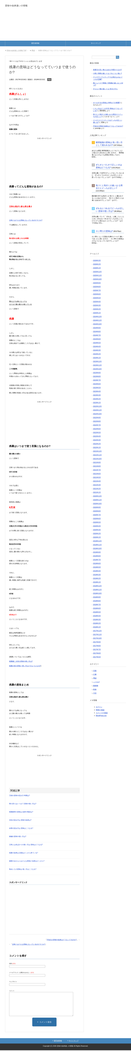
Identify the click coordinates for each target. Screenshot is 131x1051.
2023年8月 (97, 377)
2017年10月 (97, 639)
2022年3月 (97, 441)
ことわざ (96, 683)
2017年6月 (97, 654)
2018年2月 (97, 624)
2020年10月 (97, 504)
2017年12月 (97, 631)
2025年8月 (97, 287)
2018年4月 (97, 616)
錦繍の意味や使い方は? (17, 837)
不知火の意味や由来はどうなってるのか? (62, 940)
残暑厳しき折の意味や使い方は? (21, 662)
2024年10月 (97, 325)
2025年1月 (97, 313)
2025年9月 (97, 283)
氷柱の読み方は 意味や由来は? (20, 821)
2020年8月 (97, 512)
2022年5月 (97, 433)
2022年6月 (97, 429)
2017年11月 (97, 635)
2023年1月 (97, 403)
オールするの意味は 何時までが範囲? (106, 103)
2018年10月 (97, 594)
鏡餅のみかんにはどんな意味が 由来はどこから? (26, 862)
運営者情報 (35, 44)
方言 (95, 694)
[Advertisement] (65, 26)
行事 (95, 675)
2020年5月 (97, 523)
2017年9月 (97, 643)
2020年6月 (97, 519)
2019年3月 (97, 575)
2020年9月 (97, 508)
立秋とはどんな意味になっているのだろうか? (25, 221)
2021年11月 (97, 456)
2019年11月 (97, 545)
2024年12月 (97, 317)
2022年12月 (97, 407)
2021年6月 (97, 474)
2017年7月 (97, 650)
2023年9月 (97, 373)
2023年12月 (97, 362)
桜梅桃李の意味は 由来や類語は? (21, 812)
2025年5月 (97, 298)
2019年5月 (97, 568)
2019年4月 (97, 572)
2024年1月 (97, 358)
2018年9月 (97, 598)
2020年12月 (97, 497)
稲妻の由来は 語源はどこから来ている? (23, 853)
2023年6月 (97, 384)
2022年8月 (97, 422)
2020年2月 (97, 534)
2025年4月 (97, 302)
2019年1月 (97, 583)
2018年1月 (97, 628)
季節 (49, 80)
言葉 (95, 671)
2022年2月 (97, 444)
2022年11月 (97, 411)
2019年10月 (97, 549)
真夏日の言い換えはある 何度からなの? (107, 70)
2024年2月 (97, 355)
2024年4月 (97, 347)
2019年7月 (97, 560)
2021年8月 (97, 467)
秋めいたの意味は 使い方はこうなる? (22, 870)
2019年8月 (97, 557)
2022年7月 (97, 426)
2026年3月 (97, 261)
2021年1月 (97, 493)
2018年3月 (97, 620)
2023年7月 (97, 381)
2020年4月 (97, 527)
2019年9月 (97, 553)
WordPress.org (101, 716)
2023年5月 (97, 388)
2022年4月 (97, 437)
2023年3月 (97, 396)
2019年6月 (97, 564)
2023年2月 (97, 399)
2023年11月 (97, 366)
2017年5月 (97, 658)
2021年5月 (97, 478)
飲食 (95, 690)
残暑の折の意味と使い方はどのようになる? (25, 666)
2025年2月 (97, 310)
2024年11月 (97, 321)
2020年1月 (97, 538)
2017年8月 (97, 646)
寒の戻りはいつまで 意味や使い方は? (22, 804)
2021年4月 (97, 482)
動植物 (95, 686)
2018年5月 (97, 613)
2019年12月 (97, 542)
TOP (17, 51)
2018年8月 (97, 601)
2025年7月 (97, 291)
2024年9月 (97, 328)
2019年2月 (97, 579)
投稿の (100, 711)
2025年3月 (97, 306)
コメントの (102, 713)
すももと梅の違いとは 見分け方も (105, 89)
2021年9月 (97, 463)
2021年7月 (97, 471)
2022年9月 (97, 418)
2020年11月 (97, 500)
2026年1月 (97, 269)
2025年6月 (97, 295)
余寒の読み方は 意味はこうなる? (21, 829)
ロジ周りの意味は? (104, 232)
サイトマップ (96, 44)
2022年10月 (97, 414)
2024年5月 (97, 343)
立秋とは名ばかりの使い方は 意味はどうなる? (26, 845)
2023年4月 (97, 392)
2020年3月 (97, 530)
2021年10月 (97, 459)
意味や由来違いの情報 (23, 5)
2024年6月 (97, 340)
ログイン (99, 707)
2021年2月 (97, 489)
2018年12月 (97, 586)
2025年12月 (97, 272)
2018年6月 (97, 609)
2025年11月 (97, 276)
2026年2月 (97, 265)
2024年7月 (97, 336)
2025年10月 (97, 280)
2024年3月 (97, 351)
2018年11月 (97, 590)
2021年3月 (97, 485)
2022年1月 (97, 448)
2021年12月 (97, 452)
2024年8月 (97, 332)
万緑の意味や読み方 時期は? (19, 796)
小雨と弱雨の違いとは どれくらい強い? (107, 74)
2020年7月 (97, 515)
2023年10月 (97, 370)
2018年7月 (97, 605)
